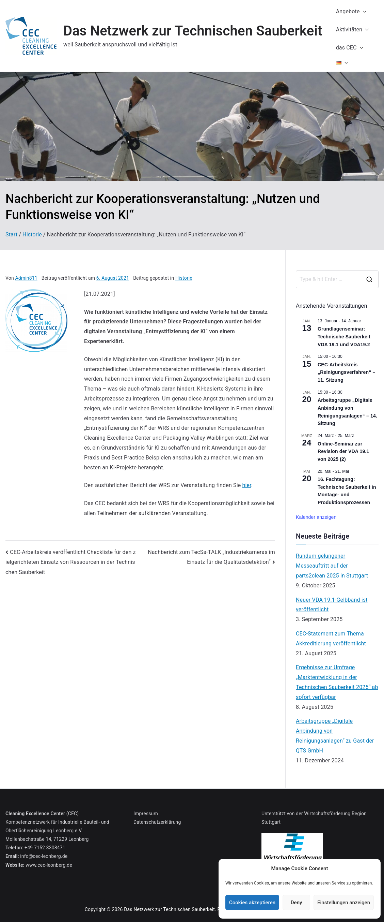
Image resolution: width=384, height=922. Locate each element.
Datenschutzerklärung (157, 822)
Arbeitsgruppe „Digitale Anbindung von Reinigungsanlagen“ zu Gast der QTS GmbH (335, 735)
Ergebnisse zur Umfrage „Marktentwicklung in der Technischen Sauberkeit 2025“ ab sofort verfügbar (337, 682)
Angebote (351, 12)
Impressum (145, 813)
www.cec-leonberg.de (49, 865)
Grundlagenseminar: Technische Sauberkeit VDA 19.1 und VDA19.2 (344, 336)
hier (246, 485)
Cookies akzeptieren (252, 902)
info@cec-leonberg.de (43, 856)
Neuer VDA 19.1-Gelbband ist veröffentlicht (332, 605)
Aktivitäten (352, 30)
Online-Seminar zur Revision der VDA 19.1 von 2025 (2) (343, 451)
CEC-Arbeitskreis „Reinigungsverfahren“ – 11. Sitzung (346, 372)
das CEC (350, 48)
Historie (183, 278)
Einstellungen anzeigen (343, 902)
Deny (296, 902)
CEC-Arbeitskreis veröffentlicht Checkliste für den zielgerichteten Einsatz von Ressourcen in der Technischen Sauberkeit (70, 562)
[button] (363, 12)
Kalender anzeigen (316, 517)
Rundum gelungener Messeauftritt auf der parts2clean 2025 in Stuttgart (332, 566)
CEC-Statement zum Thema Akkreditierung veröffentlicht (331, 638)
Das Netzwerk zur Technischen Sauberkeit (192, 31)
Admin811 (26, 278)
